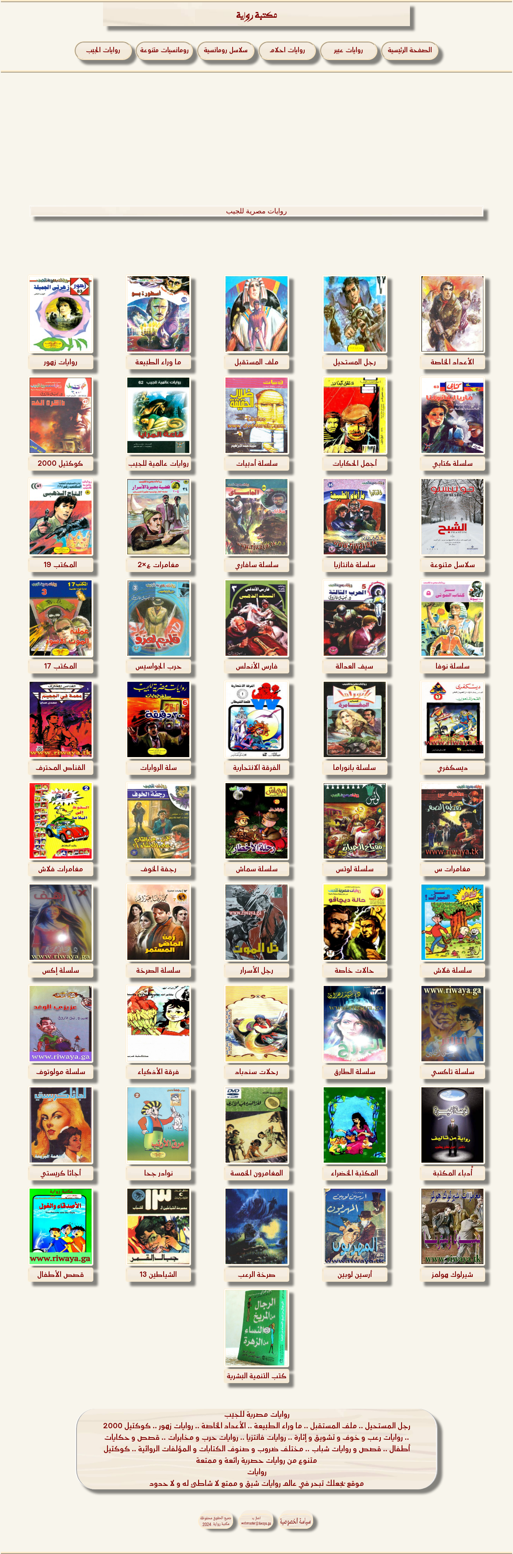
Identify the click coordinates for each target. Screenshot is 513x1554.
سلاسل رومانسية (226, 50)
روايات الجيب (103, 50)
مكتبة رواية (256, 17)
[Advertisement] (256, 139)
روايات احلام (287, 50)
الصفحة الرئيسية (410, 50)
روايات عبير (348, 50)
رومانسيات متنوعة (164, 50)
